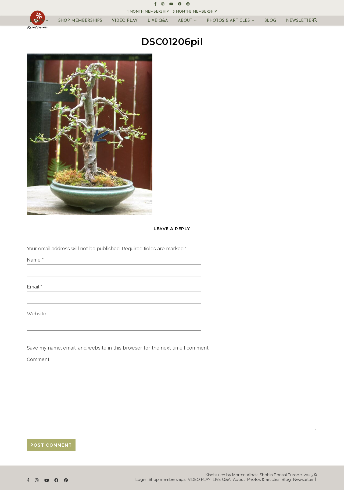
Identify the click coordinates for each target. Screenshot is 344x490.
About (185, 21)
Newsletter (300, 21)
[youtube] (171, 4)
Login (37, 21)
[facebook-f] (155, 4)
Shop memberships (80, 21)
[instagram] (163, 4)
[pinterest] (188, 4)
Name (35, 260)
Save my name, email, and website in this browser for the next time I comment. (118, 348)
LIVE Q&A (158, 21)
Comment (38, 359)
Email (34, 287)
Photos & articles (228, 21)
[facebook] (180, 4)
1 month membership (148, 11)
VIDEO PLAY (125, 21)
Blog (270, 21)
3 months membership (195, 11)
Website (36, 313)
